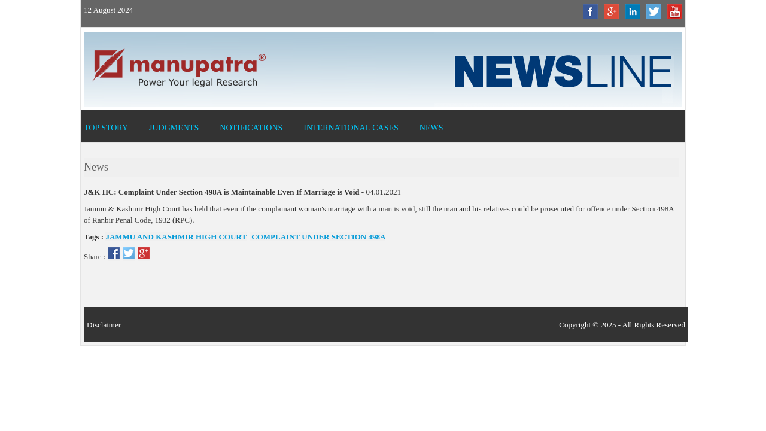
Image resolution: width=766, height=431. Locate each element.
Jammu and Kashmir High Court (176, 236)
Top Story (106, 127)
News (431, 127)
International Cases (351, 127)
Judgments (174, 127)
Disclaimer (104, 324)
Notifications (251, 127)
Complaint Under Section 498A (317, 236)
